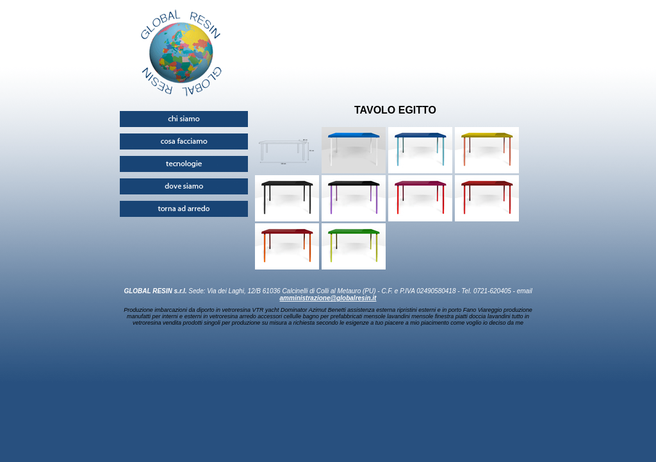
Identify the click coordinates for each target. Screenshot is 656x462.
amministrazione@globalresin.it (328, 298)
